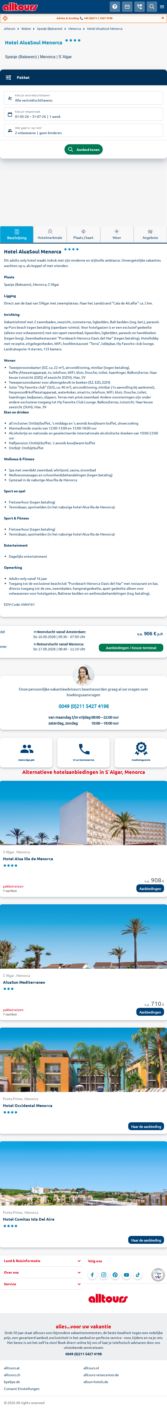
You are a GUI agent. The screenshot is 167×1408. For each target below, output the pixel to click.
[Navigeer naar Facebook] (92, 1274)
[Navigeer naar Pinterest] (115, 1274)
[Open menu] (162, 7)
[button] (41, 1260)
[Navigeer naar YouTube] (126, 1274)
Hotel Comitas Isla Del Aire (28, 1219)
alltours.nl (91, 1368)
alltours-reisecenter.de (101, 1374)
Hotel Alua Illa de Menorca (28, 858)
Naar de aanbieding (146, 1126)
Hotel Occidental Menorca (27, 1105)
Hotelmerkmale (50, 234)
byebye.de (12, 1381)
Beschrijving (16, 234)
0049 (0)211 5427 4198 (84, 706)
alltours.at (12, 1368)
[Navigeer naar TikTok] (137, 1274)
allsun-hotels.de (96, 1381)
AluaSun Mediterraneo (24, 982)
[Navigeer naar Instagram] (103, 1274)
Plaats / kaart (83, 234)
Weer (117, 234)
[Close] (163, 18)
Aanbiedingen (150, 888)
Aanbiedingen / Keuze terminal (131, 648)
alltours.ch (12, 1374)
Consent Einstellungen (22, 1388)
